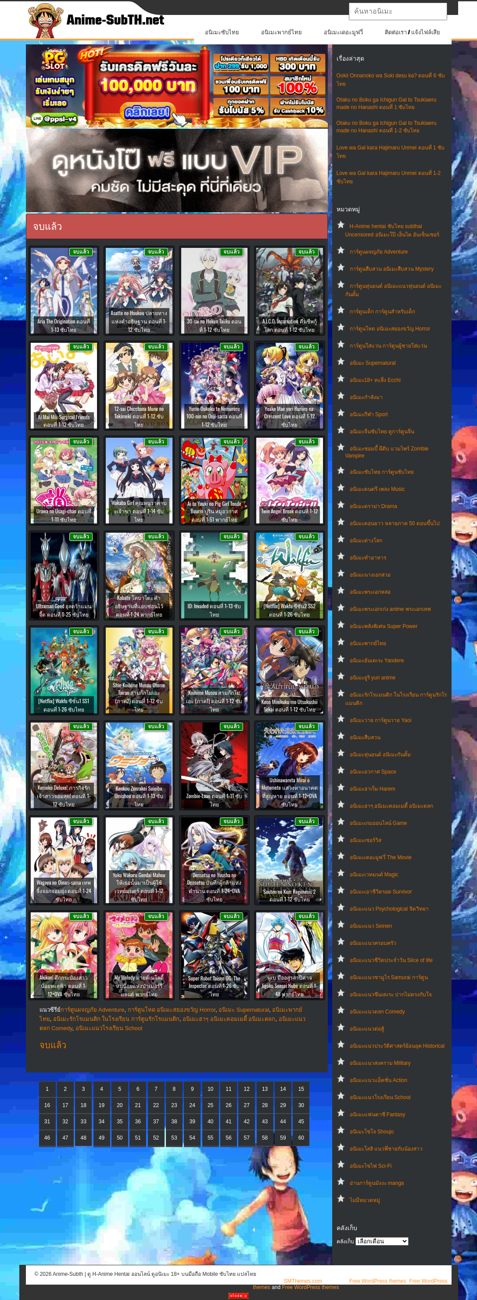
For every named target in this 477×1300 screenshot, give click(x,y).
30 (301, 1105)
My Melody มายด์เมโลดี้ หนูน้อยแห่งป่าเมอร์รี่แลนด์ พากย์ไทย (139, 985)
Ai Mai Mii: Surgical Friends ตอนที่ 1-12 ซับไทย (64, 420)
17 (65, 1105)
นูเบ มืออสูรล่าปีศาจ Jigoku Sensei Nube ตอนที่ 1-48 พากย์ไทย (290, 985)
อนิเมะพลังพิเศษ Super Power (384, 626)
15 (301, 1089)
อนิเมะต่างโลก (366, 540)
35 (119, 1121)
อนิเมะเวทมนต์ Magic (374, 875)
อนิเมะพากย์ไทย (281, 32)
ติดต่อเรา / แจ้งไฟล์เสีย (413, 32)
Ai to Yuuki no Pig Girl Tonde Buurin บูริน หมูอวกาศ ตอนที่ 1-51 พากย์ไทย (214, 511)
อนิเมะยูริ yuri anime (373, 678)
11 (228, 1089)
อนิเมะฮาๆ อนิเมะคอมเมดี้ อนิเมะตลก (392, 806)
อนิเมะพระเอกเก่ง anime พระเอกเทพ (390, 609)
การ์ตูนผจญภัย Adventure (379, 252)
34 (101, 1121)
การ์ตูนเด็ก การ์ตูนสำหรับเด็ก (382, 312)
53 (174, 1138)
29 (283, 1105)
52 (156, 1138)
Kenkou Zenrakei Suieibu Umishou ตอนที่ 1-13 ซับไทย (139, 796)
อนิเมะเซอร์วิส (365, 840)
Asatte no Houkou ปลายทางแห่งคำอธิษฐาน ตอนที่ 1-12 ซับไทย (139, 321)
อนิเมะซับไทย (222, 32)
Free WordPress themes (377, 1281)
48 (83, 1138)
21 (138, 1105)
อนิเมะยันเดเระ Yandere (377, 660)
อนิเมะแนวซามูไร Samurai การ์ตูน (389, 977)
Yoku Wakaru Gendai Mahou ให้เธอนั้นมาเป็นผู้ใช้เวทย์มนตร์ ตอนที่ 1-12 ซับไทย (139, 887)
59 (283, 1138)
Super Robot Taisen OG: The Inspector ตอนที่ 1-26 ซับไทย (214, 986)
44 (283, 1121)
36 (138, 1121)
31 (47, 1121)
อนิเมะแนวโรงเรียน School (380, 1097)
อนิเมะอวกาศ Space (373, 772)
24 (192, 1105)
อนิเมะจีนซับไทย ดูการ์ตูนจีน (382, 431)
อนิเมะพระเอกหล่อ (370, 592)
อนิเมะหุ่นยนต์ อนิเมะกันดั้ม (380, 755)
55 (210, 1138)
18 (83, 1105)
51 (138, 1138)
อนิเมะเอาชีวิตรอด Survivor (381, 892)
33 (83, 1121)
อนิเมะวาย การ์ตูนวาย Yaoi (381, 720)
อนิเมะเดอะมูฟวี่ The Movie (381, 857)
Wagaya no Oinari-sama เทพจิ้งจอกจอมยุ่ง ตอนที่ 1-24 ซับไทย (63, 891)
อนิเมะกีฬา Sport (369, 414)
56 (228, 1138)
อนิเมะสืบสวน (365, 737)
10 (210, 1089)
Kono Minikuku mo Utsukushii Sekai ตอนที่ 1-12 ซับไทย (290, 705)
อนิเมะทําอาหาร (368, 558)
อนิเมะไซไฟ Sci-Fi (371, 1166)
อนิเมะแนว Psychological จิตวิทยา (389, 909)
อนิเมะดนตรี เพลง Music (377, 489)
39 (192, 1121)
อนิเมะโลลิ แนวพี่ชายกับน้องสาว (386, 1149)
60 (301, 1138)
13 (265, 1089)
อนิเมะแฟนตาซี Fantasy (377, 1114)
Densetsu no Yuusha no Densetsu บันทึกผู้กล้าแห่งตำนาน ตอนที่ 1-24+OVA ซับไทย (214, 887)
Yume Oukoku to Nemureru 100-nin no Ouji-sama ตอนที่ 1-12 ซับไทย (214, 416)
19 (101, 1105)
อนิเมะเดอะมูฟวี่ (343, 32)
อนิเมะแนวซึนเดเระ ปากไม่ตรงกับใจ (391, 994)
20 (119, 1105)
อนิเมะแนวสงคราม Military (380, 1063)
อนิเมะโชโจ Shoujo (372, 1132)
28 (265, 1105)
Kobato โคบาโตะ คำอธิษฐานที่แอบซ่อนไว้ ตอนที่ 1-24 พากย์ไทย (139, 606)
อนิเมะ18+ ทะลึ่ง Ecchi (375, 380)
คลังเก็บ (345, 1241)
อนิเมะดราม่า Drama (373, 506)
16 (47, 1105)
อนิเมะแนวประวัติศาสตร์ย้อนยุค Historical (397, 1046)
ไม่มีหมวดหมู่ (365, 1200)
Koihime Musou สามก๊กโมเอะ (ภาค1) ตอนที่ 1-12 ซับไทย (214, 701)
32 (65, 1121)
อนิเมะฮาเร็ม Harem (372, 789)
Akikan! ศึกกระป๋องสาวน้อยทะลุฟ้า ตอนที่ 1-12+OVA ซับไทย (63, 985)
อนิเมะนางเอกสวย (370, 575)
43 (265, 1121)
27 (247, 1105)
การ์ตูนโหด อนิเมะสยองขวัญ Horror (390, 329)
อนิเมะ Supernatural (373, 363)
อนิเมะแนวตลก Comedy (377, 1012)
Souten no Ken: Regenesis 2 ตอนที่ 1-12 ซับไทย (289, 895)
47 (65, 1138)
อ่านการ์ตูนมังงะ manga (377, 1183)
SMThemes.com (303, 1281)
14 (283, 1089)
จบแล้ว (52, 1045)
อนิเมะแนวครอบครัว (373, 943)
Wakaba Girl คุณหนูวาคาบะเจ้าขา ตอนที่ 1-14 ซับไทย (139, 511)
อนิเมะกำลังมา (366, 397)
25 (210, 1105)
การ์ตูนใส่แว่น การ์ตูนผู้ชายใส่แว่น (388, 346)
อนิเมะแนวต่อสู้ (367, 1029)
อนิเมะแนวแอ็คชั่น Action (379, 1080)
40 (210, 1121)
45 (301, 1121)
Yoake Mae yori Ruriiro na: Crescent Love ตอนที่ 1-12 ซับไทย (289, 416)
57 (247, 1138)
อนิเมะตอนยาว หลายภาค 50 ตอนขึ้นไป (395, 523)
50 (119, 1138)
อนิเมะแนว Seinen (371, 926)
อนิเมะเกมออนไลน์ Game (378, 823)
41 (228, 1121)
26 (228, 1105)
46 (47, 1138)
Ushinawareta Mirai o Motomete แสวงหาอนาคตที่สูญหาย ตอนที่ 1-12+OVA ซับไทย (290, 792)
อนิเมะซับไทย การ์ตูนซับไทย (382, 472)
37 (156, 1121)
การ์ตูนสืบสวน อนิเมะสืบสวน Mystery (392, 269)
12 (247, 1089)
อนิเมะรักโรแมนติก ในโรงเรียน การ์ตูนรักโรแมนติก (116, 1019)
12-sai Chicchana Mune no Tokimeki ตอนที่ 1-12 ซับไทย (139, 416)
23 (174, 1105)
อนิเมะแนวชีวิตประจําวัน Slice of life (391, 960)
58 (265, 1138)
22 (156, 1105)
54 (192, 1138)
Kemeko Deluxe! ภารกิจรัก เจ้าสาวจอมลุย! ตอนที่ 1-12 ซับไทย (63, 796)
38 (174, 1121)
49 (101, 1138)
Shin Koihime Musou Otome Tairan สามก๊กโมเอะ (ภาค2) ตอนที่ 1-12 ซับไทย (139, 697)
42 (247, 1121)
